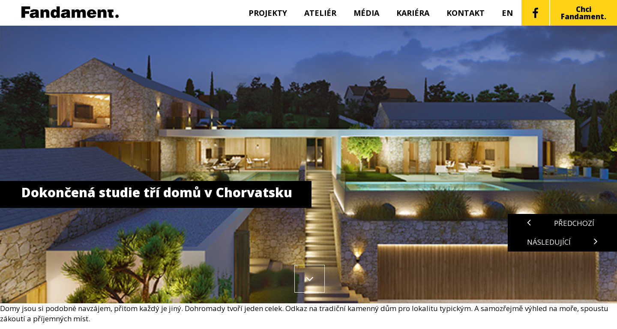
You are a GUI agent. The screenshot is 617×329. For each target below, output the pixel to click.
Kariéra (412, 13)
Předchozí (560, 223)
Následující (562, 242)
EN (507, 13)
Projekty (268, 13)
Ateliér (320, 13)
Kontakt (465, 13)
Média (366, 13)
